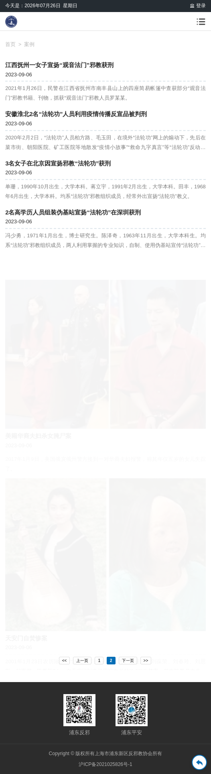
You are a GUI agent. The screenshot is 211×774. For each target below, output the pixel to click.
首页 (10, 46)
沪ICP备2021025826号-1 (105, 764)
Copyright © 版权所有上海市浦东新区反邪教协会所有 (105, 753)
